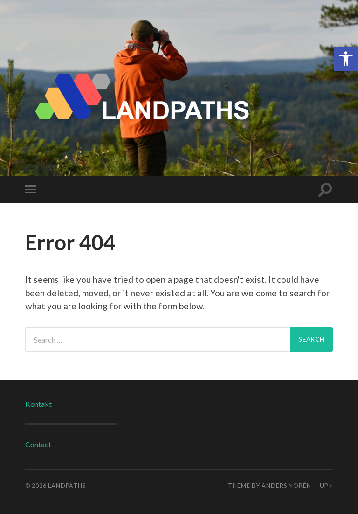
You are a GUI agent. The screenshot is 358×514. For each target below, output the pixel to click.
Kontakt (38, 403)
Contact (38, 444)
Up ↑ (326, 485)
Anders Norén (286, 485)
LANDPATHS (67, 485)
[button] (346, 59)
